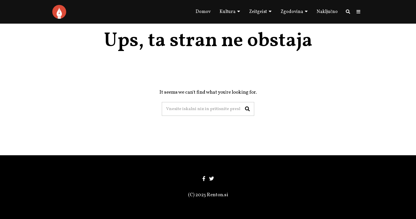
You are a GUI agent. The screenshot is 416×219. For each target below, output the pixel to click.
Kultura (227, 12)
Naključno (327, 12)
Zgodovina (292, 12)
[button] (247, 109)
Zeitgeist (258, 12)
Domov (203, 12)
